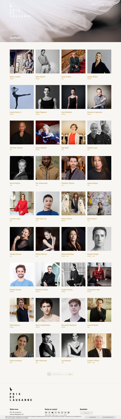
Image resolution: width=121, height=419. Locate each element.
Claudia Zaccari (16, 254)
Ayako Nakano (92, 183)
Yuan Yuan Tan (41, 219)
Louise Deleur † (16, 112)
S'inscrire (86, 413)
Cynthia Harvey (67, 290)
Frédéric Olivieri (93, 361)
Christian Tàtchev (68, 183)
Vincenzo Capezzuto (94, 112)
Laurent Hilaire (93, 325)
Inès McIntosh (66, 112)
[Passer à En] (100, 5)
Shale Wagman (41, 112)
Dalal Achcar (92, 219)
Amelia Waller (92, 77)
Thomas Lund (92, 148)
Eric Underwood (42, 183)
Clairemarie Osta (93, 290)
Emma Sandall (41, 148)
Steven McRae (15, 183)
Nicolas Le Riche (42, 290)
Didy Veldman (15, 325)
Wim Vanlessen (41, 361)
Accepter (92, 417)
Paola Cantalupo (16, 361)
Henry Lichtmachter (43, 325)
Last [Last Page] (70, 374)
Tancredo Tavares (16, 148)
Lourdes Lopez (15, 219)
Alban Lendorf (15, 77)
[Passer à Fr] (103, 5)
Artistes (12, 79)
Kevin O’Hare (66, 77)
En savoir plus (108, 417)
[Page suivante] (66, 374)
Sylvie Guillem (66, 219)
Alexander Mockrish (69, 325)
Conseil (63, 256)
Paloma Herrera (41, 254)
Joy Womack (66, 361)
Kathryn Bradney (67, 254)
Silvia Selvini (40, 77)
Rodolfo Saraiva (16, 290)
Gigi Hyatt (65, 148)
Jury (62, 79)
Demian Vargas (93, 254)
